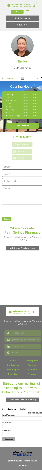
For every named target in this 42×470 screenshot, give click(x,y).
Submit (7, 219)
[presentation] (19, 210)
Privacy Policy (22, 465)
